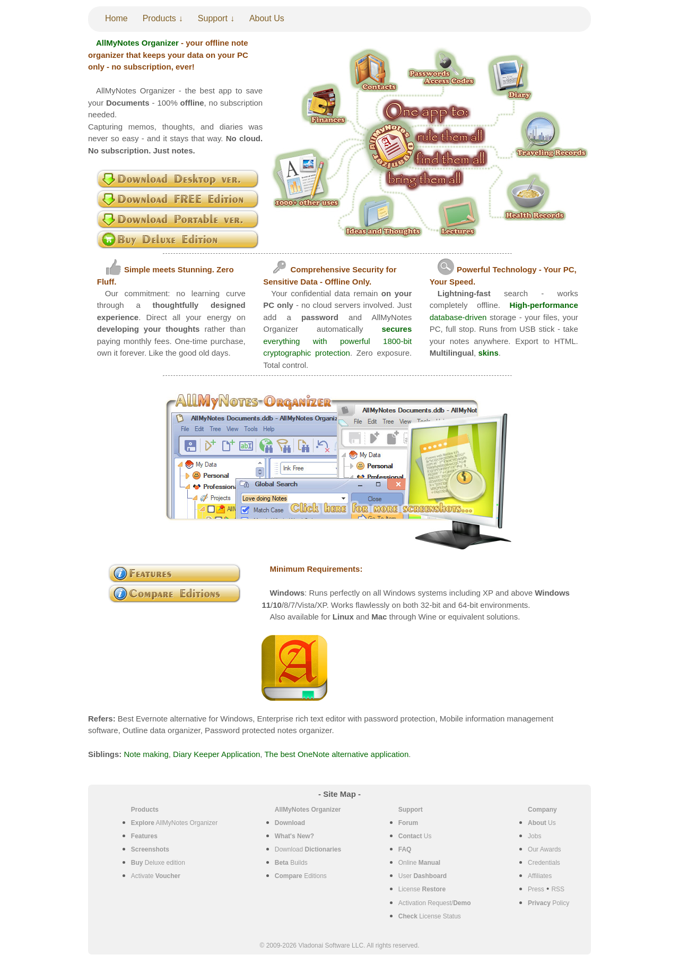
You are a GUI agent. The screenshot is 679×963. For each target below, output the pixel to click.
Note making (146, 754)
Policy (548, 903)
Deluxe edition (158, 862)
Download (308, 849)
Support (213, 18)
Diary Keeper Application (216, 754)
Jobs (534, 836)
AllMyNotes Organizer (174, 823)
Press (536, 889)
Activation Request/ (434, 903)
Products (159, 18)
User (422, 876)
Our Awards (544, 849)
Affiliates (540, 876)
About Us (266, 18)
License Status (429, 916)
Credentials (544, 862)
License (422, 889)
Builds (291, 862)
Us (415, 836)
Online (419, 862)
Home (116, 18)
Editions (301, 876)
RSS (557, 889)
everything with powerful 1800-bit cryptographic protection (337, 340)
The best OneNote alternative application (336, 754)
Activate (155, 876)
